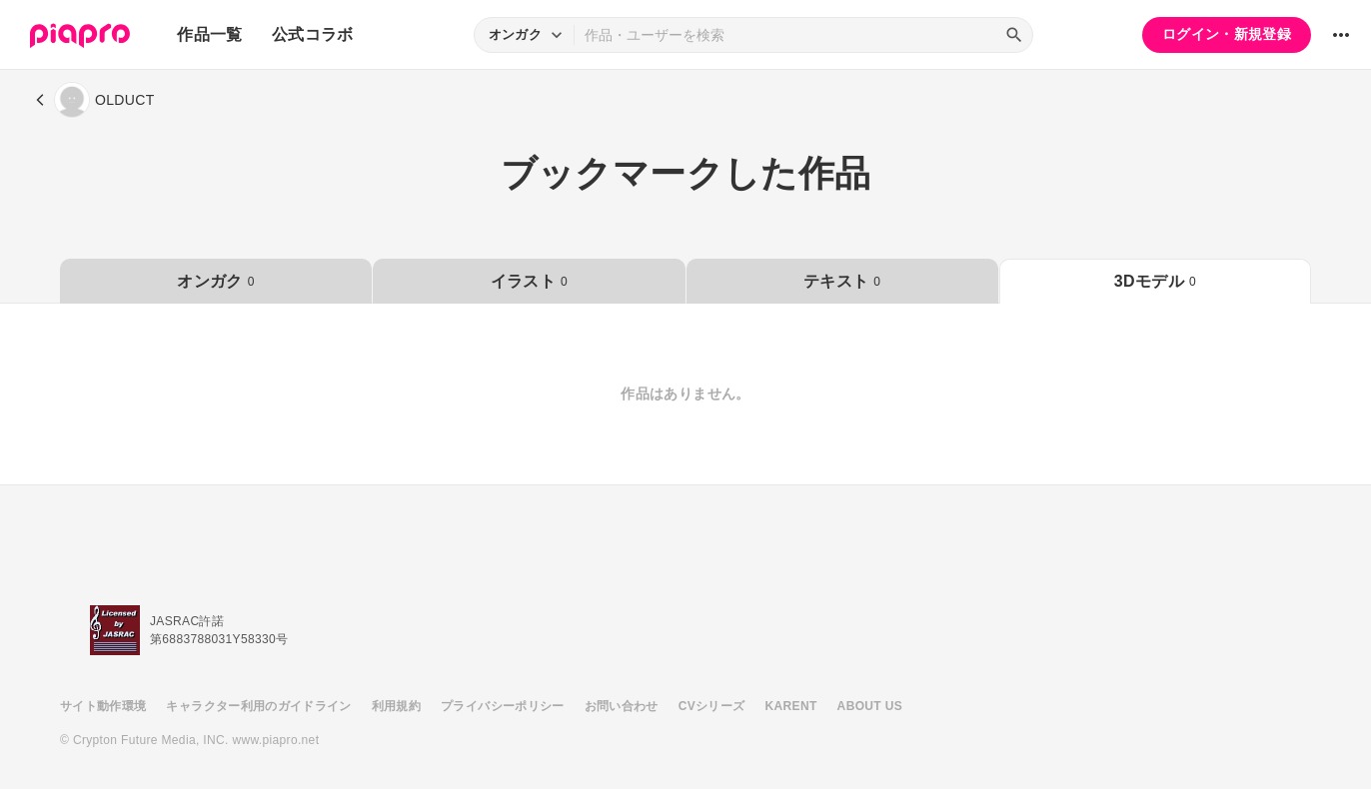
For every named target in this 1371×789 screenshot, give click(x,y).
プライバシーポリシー (503, 706)
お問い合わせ (622, 706)
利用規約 (396, 706)
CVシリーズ (712, 706)
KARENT (791, 706)
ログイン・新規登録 (1226, 34)
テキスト (841, 281)
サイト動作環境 (103, 706)
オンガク (215, 281)
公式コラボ (313, 34)
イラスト (529, 281)
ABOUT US (869, 706)
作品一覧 (209, 34)
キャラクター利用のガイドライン (258, 706)
